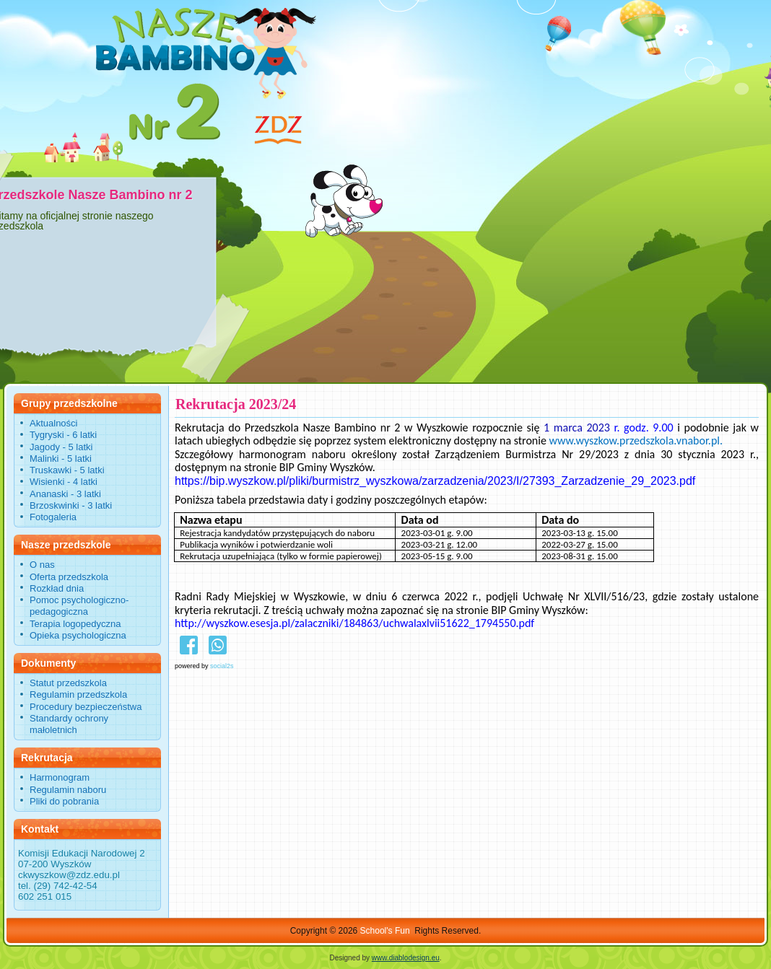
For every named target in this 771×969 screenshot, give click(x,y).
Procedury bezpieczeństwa (85, 706)
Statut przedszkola (68, 683)
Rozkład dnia (57, 588)
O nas (42, 564)
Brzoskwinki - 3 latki (71, 505)
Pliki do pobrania (64, 801)
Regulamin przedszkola (78, 694)
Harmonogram (60, 777)
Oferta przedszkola (69, 576)
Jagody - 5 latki (61, 447)
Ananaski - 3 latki (65, 493)
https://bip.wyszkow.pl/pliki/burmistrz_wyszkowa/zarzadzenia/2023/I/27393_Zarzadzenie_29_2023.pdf (435, 481)
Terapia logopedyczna (75, 623)
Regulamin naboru (68, 789)
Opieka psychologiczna (78, 635)
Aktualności (53, 423)
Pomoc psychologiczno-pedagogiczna (79, 606)
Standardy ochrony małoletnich (69, 724)
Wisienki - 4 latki (63, 481)
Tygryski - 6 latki (63, 434)
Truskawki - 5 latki (67, 470)
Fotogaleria (53, 517)
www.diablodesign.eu (406, 958)
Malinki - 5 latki (61, 458)
